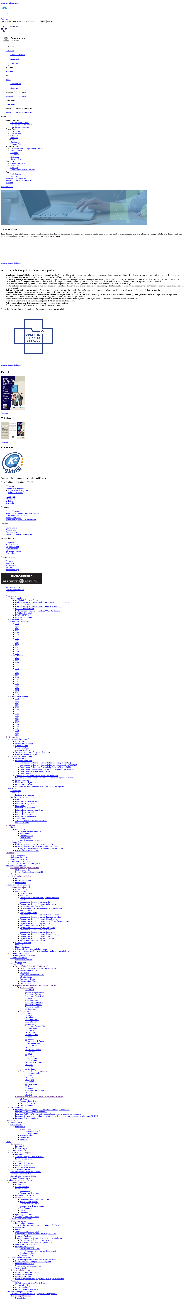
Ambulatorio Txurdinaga (34, 1090)
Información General (18, 1182)
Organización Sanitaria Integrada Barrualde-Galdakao (40, 917)
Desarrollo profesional (23, 761)
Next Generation (16, 1107)
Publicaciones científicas (24, 1264)
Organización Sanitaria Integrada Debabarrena (37, 932)
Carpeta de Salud (12, 547)
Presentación (15, 131)
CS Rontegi (29, 1088)
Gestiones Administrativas (20, 1270)
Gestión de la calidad (23, 1197)
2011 (17, 690)
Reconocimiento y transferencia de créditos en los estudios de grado (41, 1238)
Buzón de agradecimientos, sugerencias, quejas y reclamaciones (39, 1279)
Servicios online (7, 187)
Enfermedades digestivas (24, 803)
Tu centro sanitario (13, 1120)
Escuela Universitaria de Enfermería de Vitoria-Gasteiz (41, 908)
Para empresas (11, 532)
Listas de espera (21, 962)
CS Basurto (29, 998)
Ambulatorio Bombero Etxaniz (36, 1026)
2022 (17, 632)
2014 (17, 649)
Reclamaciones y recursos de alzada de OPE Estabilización (37, 611)
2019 (17, 639)
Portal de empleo (16, 1161)
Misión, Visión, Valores (29, 1202)
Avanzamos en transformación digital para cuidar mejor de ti (33, 1294)
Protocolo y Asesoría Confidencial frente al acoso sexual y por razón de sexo (44, 778)
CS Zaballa (29, 1092)
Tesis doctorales (21, 1268)
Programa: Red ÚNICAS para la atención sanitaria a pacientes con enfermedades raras (48, 1114)
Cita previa (10, 542)
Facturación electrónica (24, 784)
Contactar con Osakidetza (20, 861)
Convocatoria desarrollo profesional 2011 (36, 771)
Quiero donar (20, 829)
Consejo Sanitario (22, 748)
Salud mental (20, 818)
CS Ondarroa (30, 1052)
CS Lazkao (29, 1048)
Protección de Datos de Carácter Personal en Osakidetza (36, 846)
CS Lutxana (29, 1082)
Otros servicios (16, 159)
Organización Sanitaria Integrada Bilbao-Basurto (38, 919)
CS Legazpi (29, 1080)
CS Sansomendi (31, 1058)
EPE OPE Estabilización (24, 609)
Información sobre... (18, 842)
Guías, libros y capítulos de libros (28, 1266)
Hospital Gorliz (26, 911)
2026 (17, 624)
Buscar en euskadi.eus (9, 21)
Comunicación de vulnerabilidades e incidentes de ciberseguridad (40, 786)
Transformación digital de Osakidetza (20, 1292)
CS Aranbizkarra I (32, 1020)
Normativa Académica (23, 1236)
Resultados (24, 1212)
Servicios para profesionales (21, 125)
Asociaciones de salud (18, 797)
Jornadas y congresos (16, 488)
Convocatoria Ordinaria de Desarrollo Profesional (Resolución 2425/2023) (48, 765)
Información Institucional (20, 887)
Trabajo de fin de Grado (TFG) (27, 1232)
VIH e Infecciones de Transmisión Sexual (31, 821)
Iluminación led (26, 1011)
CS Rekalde (29, 1086)
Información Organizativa (20, 1178)
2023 (17, 630)
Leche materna (25, 838)
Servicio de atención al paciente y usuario (26, 148)
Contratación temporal (23, 617)
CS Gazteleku (30, 1033)
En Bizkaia (14, 155)
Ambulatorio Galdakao (28, 981)
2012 (17, 654)
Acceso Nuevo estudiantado (21, 1219)
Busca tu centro (16, 150)
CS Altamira (29, 1018)
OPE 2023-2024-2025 (23, 613)
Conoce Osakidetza (17, 55)
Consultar (4, 413)
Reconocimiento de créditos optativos (34, 1240)
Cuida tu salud (15, 136)
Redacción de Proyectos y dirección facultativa (38, 968)
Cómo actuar (25, 1137)
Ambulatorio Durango (33, 1005)
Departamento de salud (10, 3)
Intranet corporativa (13, 551)
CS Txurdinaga (30, 1067)
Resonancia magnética (19, 1150)
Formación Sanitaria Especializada (19, 112)
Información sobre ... (18, 144)
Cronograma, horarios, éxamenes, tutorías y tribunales (35, 1234)
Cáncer (18, 799)
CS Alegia (28, 1015)
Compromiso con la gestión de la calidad (35, 1199)
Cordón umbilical (26, 836)
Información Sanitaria (18, 958)
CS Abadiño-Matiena (33, 1050)
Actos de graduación (23, 1287)
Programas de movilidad (24, 1247)
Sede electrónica (12, 568)
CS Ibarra (28, 1037)
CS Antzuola (29, 1013)
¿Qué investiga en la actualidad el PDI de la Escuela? (35, 1259)
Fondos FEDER (16, 964)
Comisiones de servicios (19, 622)
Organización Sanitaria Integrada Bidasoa (36, 930)
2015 (17, 647)
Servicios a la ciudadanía (19, 739)
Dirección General (27, 893)
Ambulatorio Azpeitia (33, 994)
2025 (17, 626)
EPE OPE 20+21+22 (23, 604)
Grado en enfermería (18, 1221)
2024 (17, 628)
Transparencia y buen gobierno (22, 1152)
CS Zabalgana (30, 1069)
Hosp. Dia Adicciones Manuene (32, 975)
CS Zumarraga (30, 1009)
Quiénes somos (26, 1129)
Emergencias (25, 896)
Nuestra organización (33, 1131)
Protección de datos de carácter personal (25, 1172)
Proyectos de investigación (18, 490)
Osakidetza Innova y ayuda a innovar (24, 868)
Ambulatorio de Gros (28, 1101)
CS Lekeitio (24, 973)
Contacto (4, 19)
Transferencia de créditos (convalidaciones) (36, 1242)
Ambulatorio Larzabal (28, 970)
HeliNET (23, 1140)
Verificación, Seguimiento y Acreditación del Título (39, 1225)
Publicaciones (20, 883)
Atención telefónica (22, 750)
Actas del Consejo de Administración (29, 1157)
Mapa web (10, 563)
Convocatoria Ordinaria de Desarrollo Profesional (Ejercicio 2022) (45, 767)
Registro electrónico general (26, 754)
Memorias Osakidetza (23, 960)
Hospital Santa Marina (28, 913)
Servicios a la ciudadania (19, 123)
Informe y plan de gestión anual (32, 1206)
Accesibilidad (11, 565)
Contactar (14, 63)
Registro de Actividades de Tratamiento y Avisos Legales (41, 848)
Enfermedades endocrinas (25, 808)
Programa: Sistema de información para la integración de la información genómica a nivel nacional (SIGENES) (57, 1116)
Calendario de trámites (23, 1274)
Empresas (14, 88)
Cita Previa (19, 741)
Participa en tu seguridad (24, 795)
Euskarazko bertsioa (13, 588)
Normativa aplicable (23, 943)
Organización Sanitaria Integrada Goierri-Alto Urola (40, 936)
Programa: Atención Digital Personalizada (31, 1112)
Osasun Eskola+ (21, 1298)
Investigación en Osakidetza (21, 876)
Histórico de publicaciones (20, 1296)
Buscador (9, 72)
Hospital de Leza (26, 1105)
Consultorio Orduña (27, 979)
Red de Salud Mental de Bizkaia (32, 925)
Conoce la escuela (22, 1187)
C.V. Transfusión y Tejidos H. (31, 840)
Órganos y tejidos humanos (30, 831)
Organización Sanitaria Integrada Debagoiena (37, 928)
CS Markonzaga (31, 1084)
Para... (8, 80)
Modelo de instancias (23, 1277)
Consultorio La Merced (33, 1043)
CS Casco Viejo (31, 1028)
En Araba (14, 153)
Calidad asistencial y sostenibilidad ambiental (32, 949)
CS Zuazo (28, 1095)
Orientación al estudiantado (25, 1244)
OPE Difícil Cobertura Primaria (27, 600)
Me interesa (10, 825)
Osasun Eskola (11, 528)
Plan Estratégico (26, 1208)
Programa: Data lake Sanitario (26, 1118)
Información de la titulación (25, 1223)
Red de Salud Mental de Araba (31, 906)
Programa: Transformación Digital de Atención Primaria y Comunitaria (42, 1110)
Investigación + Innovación (16, 96)
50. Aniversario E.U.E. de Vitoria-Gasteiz (31, 1283)
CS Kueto (28, 1075)
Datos (17, 878)
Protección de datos (13, 518)
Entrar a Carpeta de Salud (10, 263)
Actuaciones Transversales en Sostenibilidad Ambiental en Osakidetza (42, 951)
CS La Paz (29, 1077)
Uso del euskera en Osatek (20, 1170)
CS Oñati (28, 1054)
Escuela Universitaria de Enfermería (19, 1180)
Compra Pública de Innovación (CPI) (29, 872)
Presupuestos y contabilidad (26, 955)
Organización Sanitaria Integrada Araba (35, 902)
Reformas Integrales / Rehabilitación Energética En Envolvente (39, 1097)
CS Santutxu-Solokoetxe (34, 1062)
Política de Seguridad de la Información (21, 520)
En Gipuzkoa (15, 157)
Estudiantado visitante (28, 1253)
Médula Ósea (25, 833)
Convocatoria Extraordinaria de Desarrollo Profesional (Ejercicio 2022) (47, 769)
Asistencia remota (12, 553)
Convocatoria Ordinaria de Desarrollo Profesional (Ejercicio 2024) (45, 763)
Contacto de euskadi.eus (15, 590)
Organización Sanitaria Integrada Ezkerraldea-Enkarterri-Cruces (44, 921)
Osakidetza (10, 51)
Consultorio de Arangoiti (34, 992)
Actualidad (14, 59)
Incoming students (27, 1255)
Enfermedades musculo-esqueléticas (29, 810)
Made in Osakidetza (15, 493)
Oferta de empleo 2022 (24, 1165)
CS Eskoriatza (30, 1030)
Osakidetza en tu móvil (24, 744)
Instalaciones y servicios (24, 1195)
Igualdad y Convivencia (24, 1214)
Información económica (19, 953)
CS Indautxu (29, 1039)
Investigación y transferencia (21, 1257)
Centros (13, 874)
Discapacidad (20, 806)
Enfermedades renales (23, 814)
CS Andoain (29, 990)
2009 (17, 694)
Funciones (19, 945)
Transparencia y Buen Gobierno (22, 170)
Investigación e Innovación (16, 178)
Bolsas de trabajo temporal (25, 1167)
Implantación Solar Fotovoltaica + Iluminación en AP (35, 985)
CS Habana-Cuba (31, 1035)
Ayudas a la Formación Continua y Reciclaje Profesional (36, 776)
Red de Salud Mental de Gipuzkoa (33, 940)
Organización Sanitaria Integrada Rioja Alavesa (38, 904)
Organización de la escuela (30, 1193)
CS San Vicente (31, 1060)
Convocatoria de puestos (24, 1163)
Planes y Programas (22, 947)
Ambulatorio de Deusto (34, 1003)
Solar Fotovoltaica (27, 988)
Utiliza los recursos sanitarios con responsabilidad (34, 844)
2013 (17, 651)
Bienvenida (19, 1185)
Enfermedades (15, 133)
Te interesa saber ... (27, 1135)
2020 (17, 637)
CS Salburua (29, 1056)
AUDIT (23, 1210)
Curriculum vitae (16, 619)
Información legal (12, 570)
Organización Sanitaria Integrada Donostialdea (38, 934)
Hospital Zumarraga (27, 1103)
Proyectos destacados (23, 881)
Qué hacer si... (15, 142)
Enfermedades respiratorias (25, 816)
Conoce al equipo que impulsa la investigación (33, 1262)
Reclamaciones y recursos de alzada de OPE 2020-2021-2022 (38, 607)
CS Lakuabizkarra (32, 1045)
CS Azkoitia (29, 1024)
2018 (17, 641)
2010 (17, 692)
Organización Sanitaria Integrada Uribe (35, 923)
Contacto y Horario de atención (27, 1217)
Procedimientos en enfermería (26, 1289)
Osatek (22, 900)
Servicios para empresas (19, 127)
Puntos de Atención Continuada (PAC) (25, 863)
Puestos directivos (17, 656)
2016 (17, 645)
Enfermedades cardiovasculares (27, 801)
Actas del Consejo (22, 889)
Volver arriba (11, 592)
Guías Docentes (21, 1227)
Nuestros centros (21, 1148)
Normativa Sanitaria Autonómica (23, 1176)
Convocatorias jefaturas (19, 696)
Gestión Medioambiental (29, 1204)
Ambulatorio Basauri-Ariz (35, 996)
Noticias (11, 486)
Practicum (19, 1229)
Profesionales (15, 84)
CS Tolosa (29, 1065)
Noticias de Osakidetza (19, 857)
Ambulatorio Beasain (33, 1000)
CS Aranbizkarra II (32, 1022)
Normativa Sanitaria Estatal (21, 1174)
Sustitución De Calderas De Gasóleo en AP (31, 966)
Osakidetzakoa (20, 759)
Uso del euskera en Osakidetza (27, 851)
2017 (17, 643)
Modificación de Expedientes (26, 782)
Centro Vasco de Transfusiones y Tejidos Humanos (39, 898)
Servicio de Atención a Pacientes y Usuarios (22, 513)
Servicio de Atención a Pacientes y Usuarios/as (33, 752)
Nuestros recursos (31, 1133)
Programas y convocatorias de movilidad (40, 1251)
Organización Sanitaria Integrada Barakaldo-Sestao (39, 915)
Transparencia (11, 104)
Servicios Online (12, 737)
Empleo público (16, 598)
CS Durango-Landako (33, 1073)
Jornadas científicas (22, 1285)
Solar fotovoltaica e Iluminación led (33, 1071)
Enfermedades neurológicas (25, 812)
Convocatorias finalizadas (30, 774)
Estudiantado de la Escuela (30, 1249)
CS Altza (23, 1099)
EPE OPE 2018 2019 (23, 615)
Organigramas (20, 891)
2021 (17, 634)
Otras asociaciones (22, 823)
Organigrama (25, 1191)
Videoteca (14, 138)
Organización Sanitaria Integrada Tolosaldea (37, 938)
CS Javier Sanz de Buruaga (35, 1041)
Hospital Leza (25, 983)
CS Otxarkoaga (26, 977)
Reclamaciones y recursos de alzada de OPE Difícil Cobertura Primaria (42, 602)
